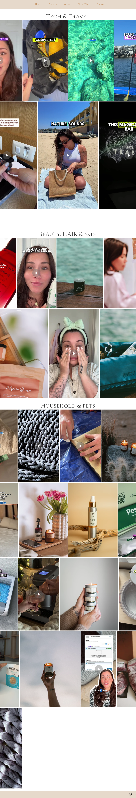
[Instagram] (130, 794)
